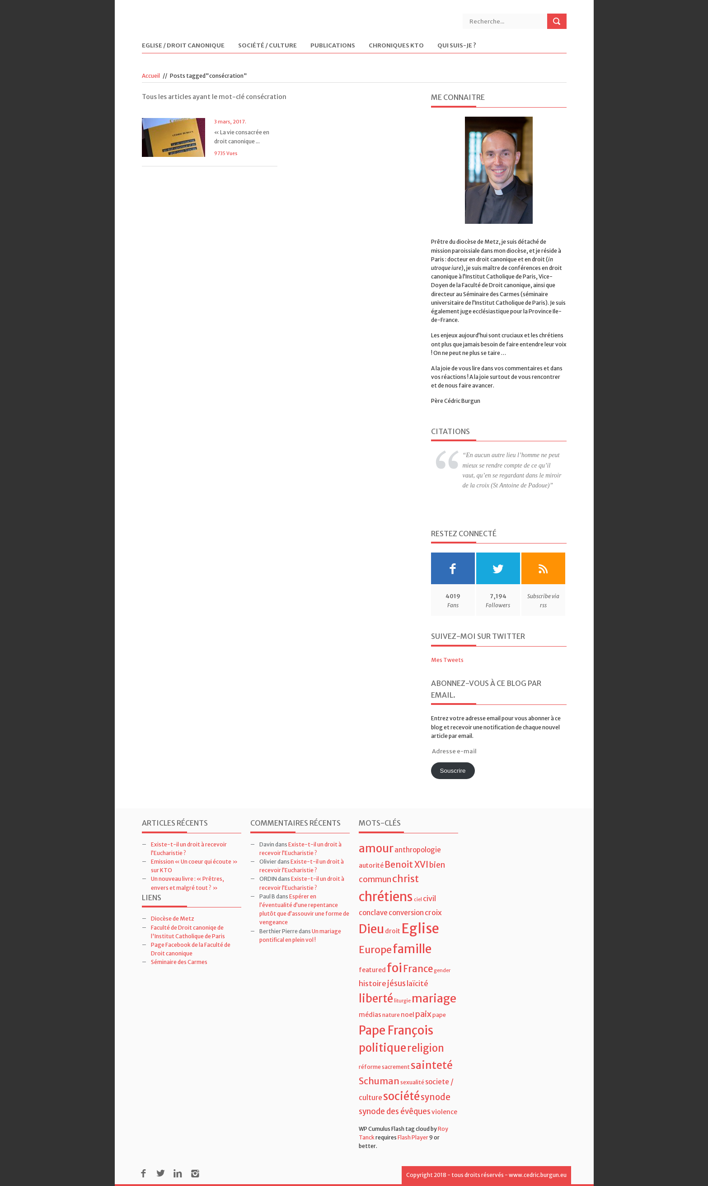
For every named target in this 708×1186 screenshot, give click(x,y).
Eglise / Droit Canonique (183, 46)
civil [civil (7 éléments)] (429, 898)
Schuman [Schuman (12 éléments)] (379, 1081)
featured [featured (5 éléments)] (372, 970)
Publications (332, 46)
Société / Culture (267, 46)
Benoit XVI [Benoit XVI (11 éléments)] (406, 864)
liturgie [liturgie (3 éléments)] (402, 1001)
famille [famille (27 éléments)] (412, 948)
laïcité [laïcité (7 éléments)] (417, 983)
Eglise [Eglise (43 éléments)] (420, 928)
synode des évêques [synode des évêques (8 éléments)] (395, 1111)
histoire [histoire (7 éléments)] (372, 983)
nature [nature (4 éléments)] (391, 1014)
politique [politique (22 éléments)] (382, 1048)
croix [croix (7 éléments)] (433, 912)
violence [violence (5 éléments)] (444, 1112)
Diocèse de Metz (172, 918)
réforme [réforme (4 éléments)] (370, 1066)
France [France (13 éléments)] (418, 969)
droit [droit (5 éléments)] (392, 931)
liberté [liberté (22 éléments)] (376, 999)
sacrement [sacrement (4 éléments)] (396, 1066)
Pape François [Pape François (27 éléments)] (396, 1030)
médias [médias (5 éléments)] (370, 1015)
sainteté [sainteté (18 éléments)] (432, 1065)
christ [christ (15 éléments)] (405, 879)
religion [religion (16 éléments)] (425, 1048)
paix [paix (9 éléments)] (423, 1014)
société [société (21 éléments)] (401, 1096)
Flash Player (413, 1137)
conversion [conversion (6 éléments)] (406, 912)
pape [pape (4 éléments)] (439, 1014)
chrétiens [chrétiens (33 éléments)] (386, 896)
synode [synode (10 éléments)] (435, 1097)
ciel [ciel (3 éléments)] (418, 899)
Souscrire (452, 770)
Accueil (151, 75)
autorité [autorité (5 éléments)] (371, 865)
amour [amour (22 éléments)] (376, 848)
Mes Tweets (447, 660)
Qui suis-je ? (456, 46)
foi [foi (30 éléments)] (394, 967)
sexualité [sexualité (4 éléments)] (412, 1082)
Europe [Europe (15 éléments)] (375, 950)
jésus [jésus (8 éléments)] (396, 983)
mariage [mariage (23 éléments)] (434, 999)
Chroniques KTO (396, 46)
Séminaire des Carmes (179, 962)
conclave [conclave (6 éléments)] (373, 912)
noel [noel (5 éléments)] (407, 1015)
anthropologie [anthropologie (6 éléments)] (417, 850)
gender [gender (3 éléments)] (442, 970)
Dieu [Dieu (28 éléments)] (371, 928)
